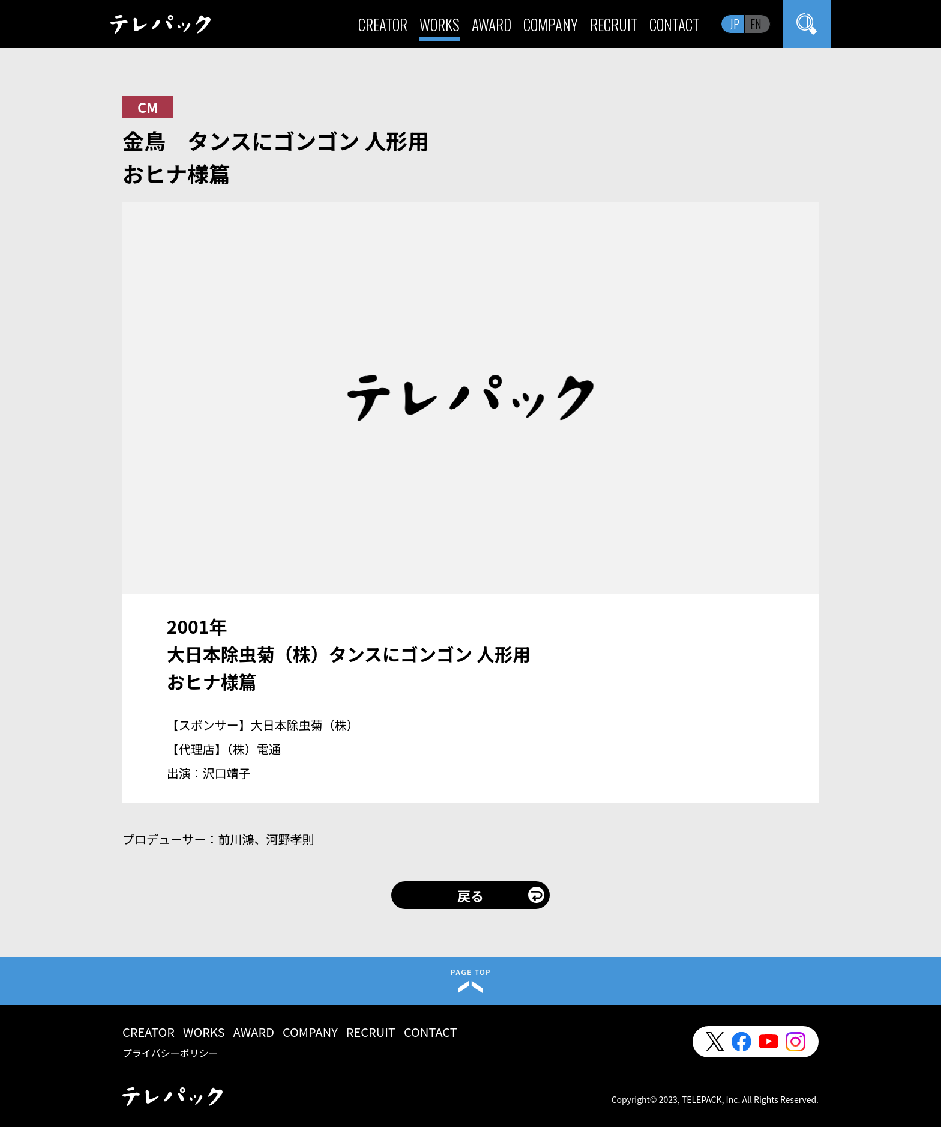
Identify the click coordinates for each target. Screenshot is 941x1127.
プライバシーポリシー (170, 1052)
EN (756, 24)
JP (734, 24)
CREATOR (382, 24)
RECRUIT (613, 24)
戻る (470, 895)
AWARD (491, 24)
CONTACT (674, 24)
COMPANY (550, 24)
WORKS (439, 24)
